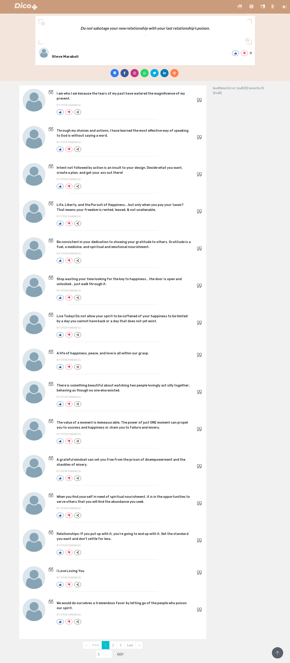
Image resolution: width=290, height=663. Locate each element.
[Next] (139, 645)
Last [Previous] (130, 645)
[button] (240, 7)
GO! (120, 654)
